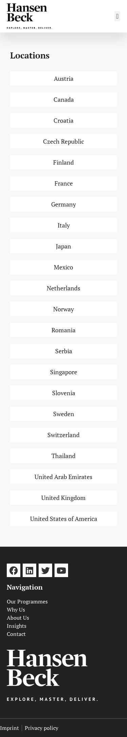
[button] (117, 16)
